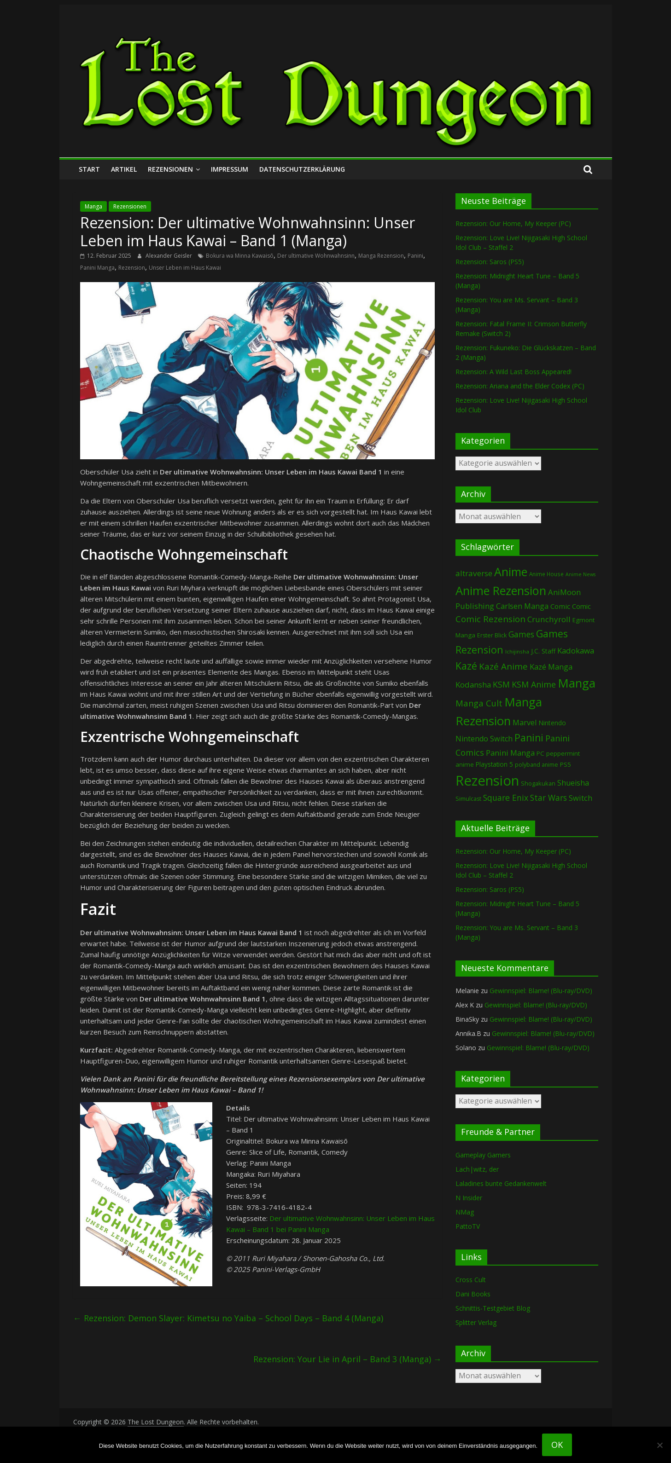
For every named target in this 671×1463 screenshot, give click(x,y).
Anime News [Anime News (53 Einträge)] (580, 574)
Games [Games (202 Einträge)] (521, 634)
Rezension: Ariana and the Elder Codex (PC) (519, 386)
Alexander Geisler (169, 256)
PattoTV (467, 1226)
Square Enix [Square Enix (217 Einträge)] (505, 797)
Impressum (229, 169)
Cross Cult (470, 1279)
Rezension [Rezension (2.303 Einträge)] (487, 780)
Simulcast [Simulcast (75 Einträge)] (468, 799)
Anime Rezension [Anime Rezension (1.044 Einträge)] (500, 590)
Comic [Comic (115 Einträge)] (581, 606)
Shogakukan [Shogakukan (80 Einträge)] (538, 783)
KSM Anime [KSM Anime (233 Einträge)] (534, 684)
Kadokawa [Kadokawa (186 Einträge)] (575, 650)
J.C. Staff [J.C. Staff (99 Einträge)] (543, 651)
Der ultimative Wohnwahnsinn (316, 256)
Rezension (131, 268)
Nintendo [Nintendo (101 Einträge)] (552, 722)
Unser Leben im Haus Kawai (185, 268)
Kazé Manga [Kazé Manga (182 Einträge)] (551, 666)
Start (89, 169)
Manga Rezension (381, 256)
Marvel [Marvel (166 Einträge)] (525, 722)
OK (557, 1444)
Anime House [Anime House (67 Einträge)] (546, 574)
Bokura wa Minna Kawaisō (240, 256)
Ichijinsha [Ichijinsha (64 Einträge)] (517, 651)
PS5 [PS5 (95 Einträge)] (565, 764)
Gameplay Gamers (483, 1155)
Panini (415, 256)
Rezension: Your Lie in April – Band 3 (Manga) (347, 1359)
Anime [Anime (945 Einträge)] (510, 571)
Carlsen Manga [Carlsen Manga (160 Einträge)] (522, 606)
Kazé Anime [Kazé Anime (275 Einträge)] (503, 666)
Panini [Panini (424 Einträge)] (528, 737)
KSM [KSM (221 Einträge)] (501, 684)
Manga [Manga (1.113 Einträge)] (576, 683)
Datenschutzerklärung (302, 169)
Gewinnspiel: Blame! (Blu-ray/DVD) (541, 990)
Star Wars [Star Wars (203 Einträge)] (548, 797)
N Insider (468, 1197)
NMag (464, 1212)
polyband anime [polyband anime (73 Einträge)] (536, 765)
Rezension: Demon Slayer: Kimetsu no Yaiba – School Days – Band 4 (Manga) (228, 1318)
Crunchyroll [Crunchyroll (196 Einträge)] (549, 619)
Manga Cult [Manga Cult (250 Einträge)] (478, 703)
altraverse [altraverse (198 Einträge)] (473, 573)
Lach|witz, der (477, 1169)
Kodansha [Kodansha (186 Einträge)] (473, 684)
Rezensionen (170, 169)
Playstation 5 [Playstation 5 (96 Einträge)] (494, 764)
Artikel (124, 169)
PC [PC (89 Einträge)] (540, 753)
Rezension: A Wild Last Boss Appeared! (513, 371)
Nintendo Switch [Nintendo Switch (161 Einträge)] (484, 739)
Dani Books (472, 1294)
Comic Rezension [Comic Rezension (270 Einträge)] (490, 619)
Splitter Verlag (475, 1322)
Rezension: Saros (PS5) (489, 261)
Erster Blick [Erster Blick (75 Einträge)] (492, 635)
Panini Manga (97, 268)
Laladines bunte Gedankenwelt (501, 1183)
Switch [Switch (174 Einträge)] (580, 797)
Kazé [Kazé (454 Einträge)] (466, 665)
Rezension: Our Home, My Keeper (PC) (513, 223)
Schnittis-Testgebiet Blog (492, 1308)
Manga (93, 206)
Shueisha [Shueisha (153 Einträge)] (573, 783)
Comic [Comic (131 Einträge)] (560, 606)
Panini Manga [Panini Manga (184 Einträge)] (510, 752)
